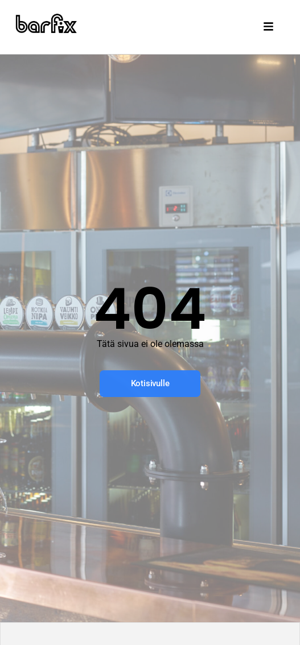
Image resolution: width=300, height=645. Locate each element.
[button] (270, 27)
